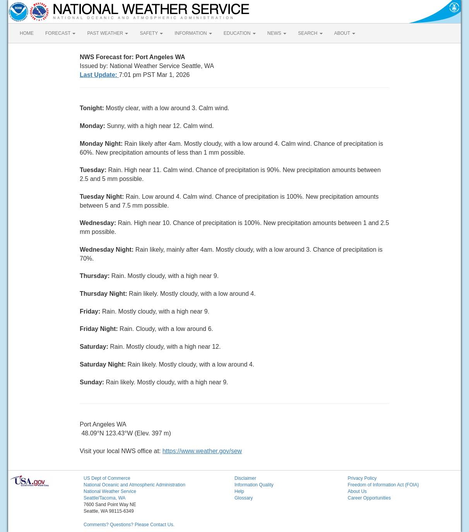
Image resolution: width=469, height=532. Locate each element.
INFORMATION (193, 33)
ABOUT (344, 33)
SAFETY (151, 33)
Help (239, 491)
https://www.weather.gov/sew (202, 451)
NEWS (276, 33)
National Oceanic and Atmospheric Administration (134, 485)
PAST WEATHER (107, 33)
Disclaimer (245, 478)
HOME (27, 33)
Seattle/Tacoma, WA (104, 498)
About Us (357, 491)
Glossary (243, 498)
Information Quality (254, 485)
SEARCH (310, 33)
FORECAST (60, 33)
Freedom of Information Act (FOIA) (383, 485)
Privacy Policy (362, 478)
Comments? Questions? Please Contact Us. (129, 524)
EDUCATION (240, 33)
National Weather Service (110, 491)
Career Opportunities (369, 498)
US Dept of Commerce (107, 478)
